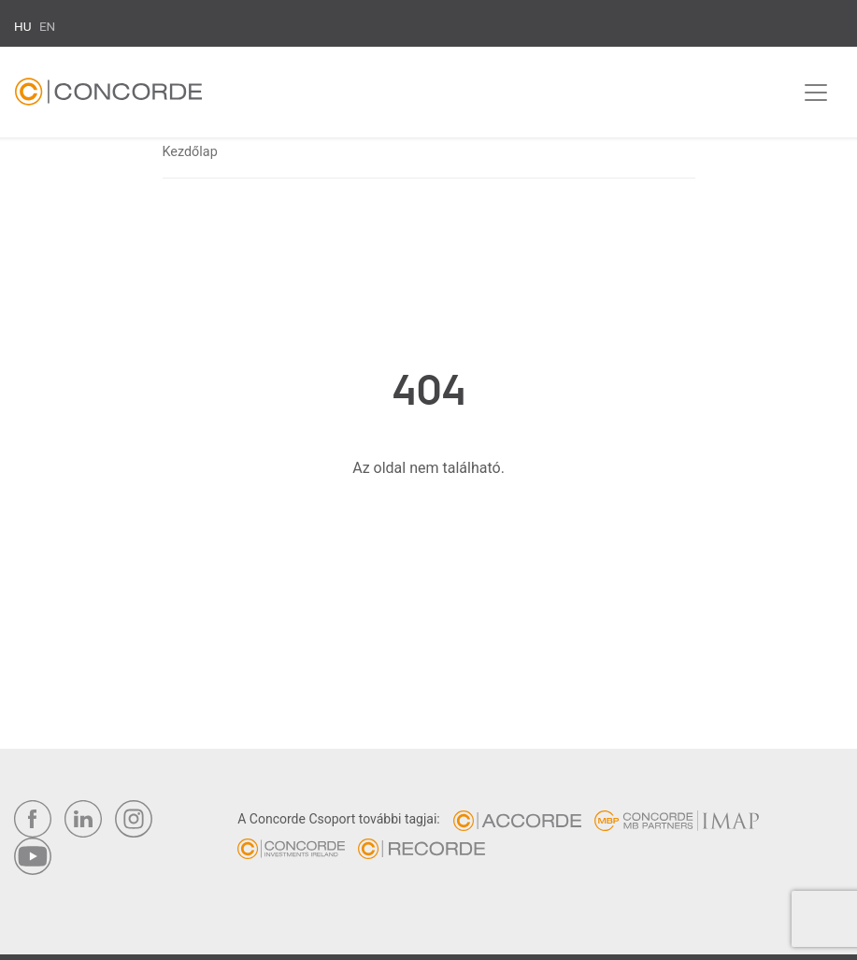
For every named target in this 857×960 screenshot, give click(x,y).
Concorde (108, 96)
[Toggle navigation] (816, 92)
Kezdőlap (190, 152)
